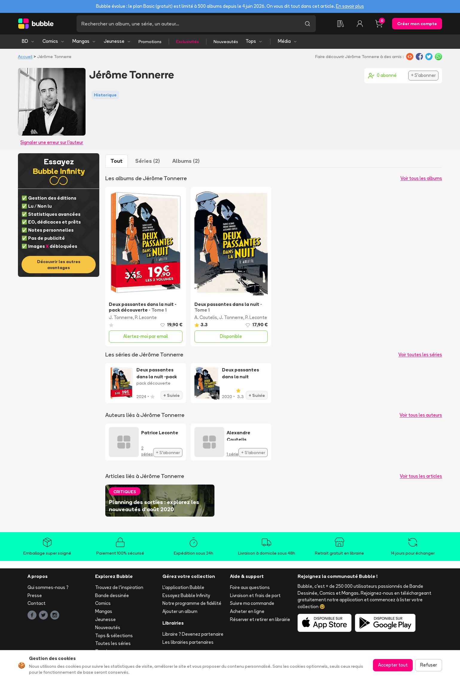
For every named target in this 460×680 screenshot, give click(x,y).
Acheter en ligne (247, 611)
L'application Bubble (183, 587)
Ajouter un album (179, 611)
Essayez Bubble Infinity (186, 595)
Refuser (428, 665)
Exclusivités (187, 41)
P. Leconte (146, 317)
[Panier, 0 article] (379, 24)
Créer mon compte (417, 23)
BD (28, 41)
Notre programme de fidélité (191, 603)
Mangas (84, 41)
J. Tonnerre (121, 317)
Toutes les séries (113, 643)
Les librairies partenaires (188, 642)
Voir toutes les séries (420, 354)
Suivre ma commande (252, 603)
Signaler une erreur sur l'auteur (51, 142)
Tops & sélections (114, 635)
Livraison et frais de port (255, 595)
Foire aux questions (250, 587)
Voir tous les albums (421, 178)
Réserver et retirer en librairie (260, 619)
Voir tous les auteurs (421, 415)
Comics (53, 41)
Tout (116, 160)
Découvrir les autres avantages (58, 264)
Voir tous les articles (421, 476)
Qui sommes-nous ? (48, 587)
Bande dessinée (112, 595)
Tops (254, 41)
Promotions (150, 41)
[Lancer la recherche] (307, 23)
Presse (35, 595)
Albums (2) (185, 160)
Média (287, 41)
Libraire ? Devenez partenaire (192, 634)
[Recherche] (188, 23)
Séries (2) (147, 160)
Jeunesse (117, 41)
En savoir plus (350, 6)
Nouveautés (226, 41)
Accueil (25, 56)
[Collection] (341, 24)
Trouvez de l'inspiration (119, 587)
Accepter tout (393, 665)
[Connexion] (360, 24)
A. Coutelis (205, 317)
